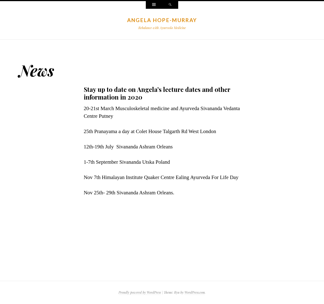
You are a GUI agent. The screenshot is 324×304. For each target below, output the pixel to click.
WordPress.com (194, 292)
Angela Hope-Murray (162, 20)
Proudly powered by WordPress (140, 292)
